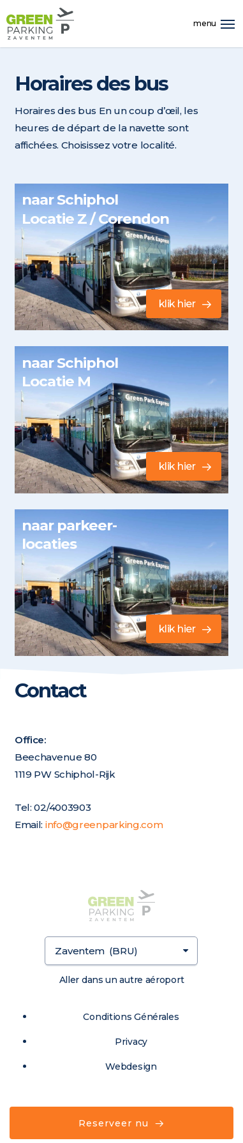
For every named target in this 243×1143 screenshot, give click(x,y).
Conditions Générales (131, 1017)
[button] (228, 23)
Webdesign (130, 1066)
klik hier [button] (177, 304)
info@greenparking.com (104, 825)
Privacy (131, 1041)
